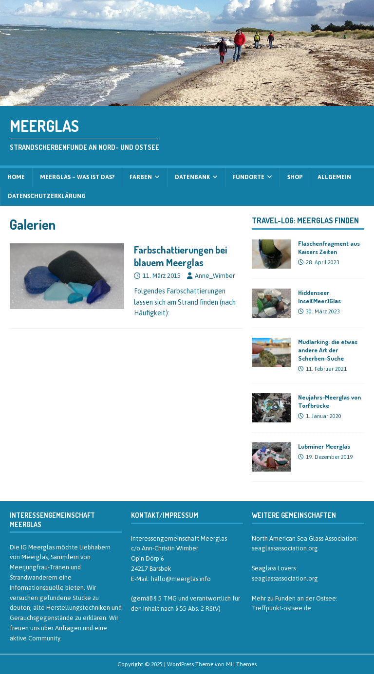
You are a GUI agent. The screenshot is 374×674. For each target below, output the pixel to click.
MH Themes (241, 664)
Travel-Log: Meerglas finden (305, 220)
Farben (141, 177)
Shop (294, 177)
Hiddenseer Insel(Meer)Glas (319, 297)
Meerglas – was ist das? (77, 177)
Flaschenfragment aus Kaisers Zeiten (329, 247)
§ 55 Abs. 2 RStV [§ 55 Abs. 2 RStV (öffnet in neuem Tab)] (197, 608)
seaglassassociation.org (285, 548)
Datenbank (192, 177)
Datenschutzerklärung (47, 196)
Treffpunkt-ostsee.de (281, 608)
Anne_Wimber (215, 275)
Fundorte (248, 177)
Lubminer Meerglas (324, 446)
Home (16, 177)
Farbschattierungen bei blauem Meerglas (180, 256)
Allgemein (334, 177)
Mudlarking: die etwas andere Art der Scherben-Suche (327, 350)
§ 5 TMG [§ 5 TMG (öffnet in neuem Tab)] (165, 598)
